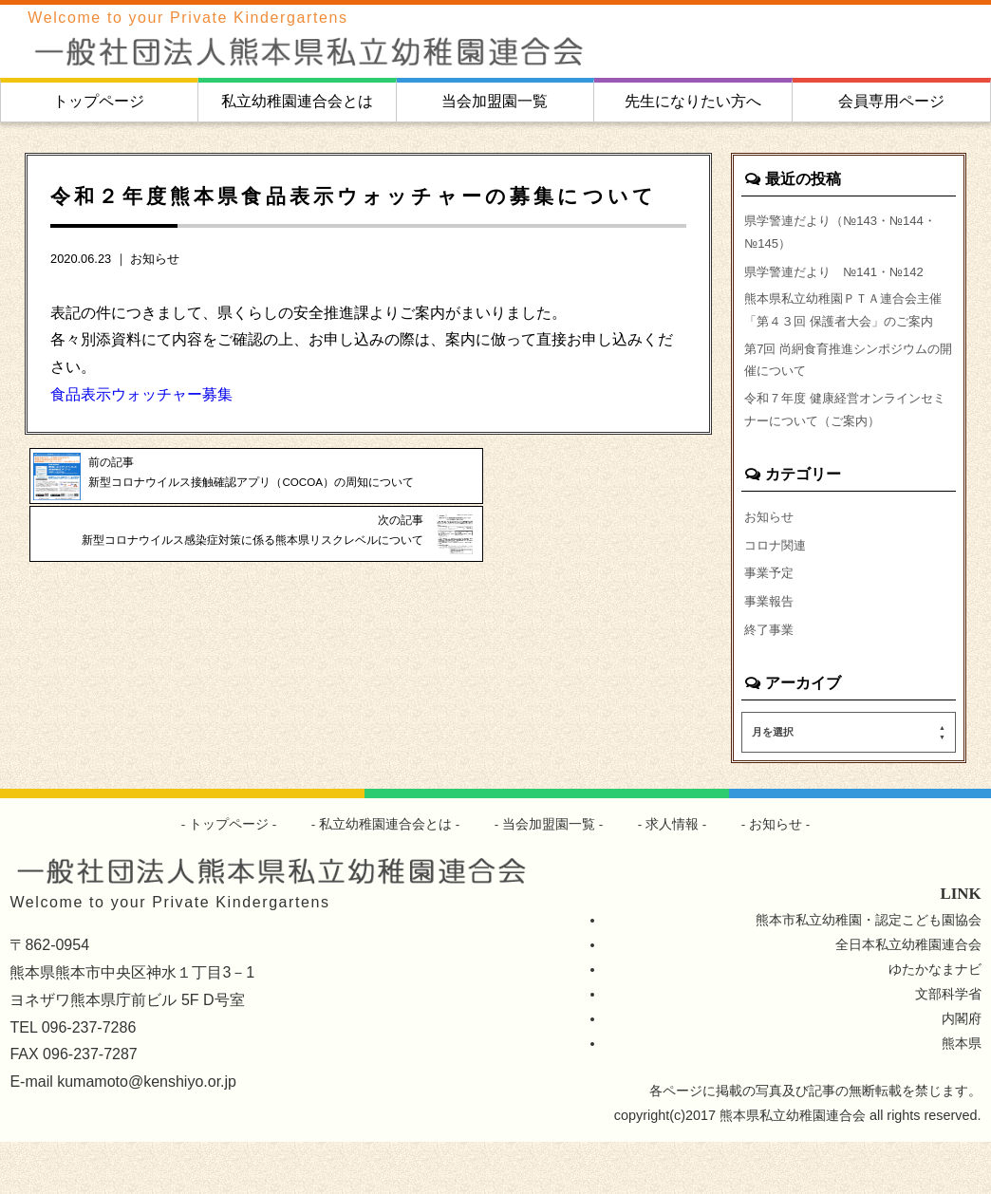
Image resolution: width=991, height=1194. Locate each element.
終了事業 (770, 679)
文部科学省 (948, 1046)
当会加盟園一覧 (494, 101)
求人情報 (673, 875)
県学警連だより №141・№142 (841, 276)
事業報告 (770, 650)
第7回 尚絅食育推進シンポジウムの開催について (843, 397)
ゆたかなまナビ (935, 1021)
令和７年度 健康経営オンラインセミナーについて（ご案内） (845, 451)
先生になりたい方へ (693, 101)
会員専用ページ (891, 101)
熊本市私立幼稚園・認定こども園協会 (869, 971)
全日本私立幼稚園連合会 (908, 996)
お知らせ (154, 259)
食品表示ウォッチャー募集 (141, 394)
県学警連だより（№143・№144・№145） (848, 233)
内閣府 (962, 1070)
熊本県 (962, 1095)
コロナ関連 (777, 590)
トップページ (98, 101)
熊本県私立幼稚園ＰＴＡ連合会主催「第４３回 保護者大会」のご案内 (845, 330)
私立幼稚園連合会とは (297, 101)
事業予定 (770, 619)
